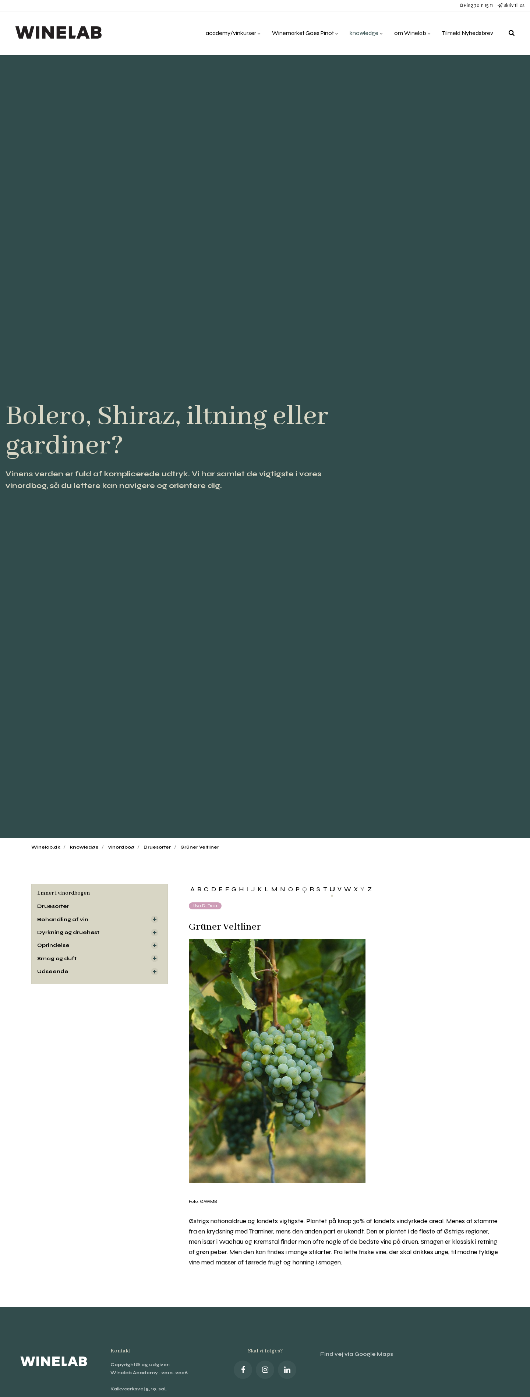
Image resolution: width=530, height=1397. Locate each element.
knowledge (366, 32)
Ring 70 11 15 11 (476, 5)
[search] (511, 33)
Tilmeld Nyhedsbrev (467, 32)
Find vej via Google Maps (356, 1354)
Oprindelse (53, 945)
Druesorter (53, 906)
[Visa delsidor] (154, 919)
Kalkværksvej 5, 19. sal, (138, 1388)
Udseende (52, 971)
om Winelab (412, 32)
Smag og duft (57, 958)
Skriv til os (511, 5)
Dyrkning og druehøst (68, 932)
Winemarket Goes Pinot (305, 32)
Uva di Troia (205, 905)
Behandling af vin (62, 919)
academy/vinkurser (233, 32)
